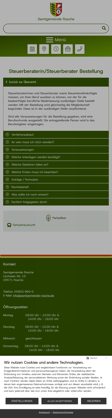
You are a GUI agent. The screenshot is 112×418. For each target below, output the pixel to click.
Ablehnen (94, 401)
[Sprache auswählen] (87, 358)
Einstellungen (21, 401)
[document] (56, 379)
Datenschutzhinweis (63, 412)
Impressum (44, 412)
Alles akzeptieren (60, 401)
